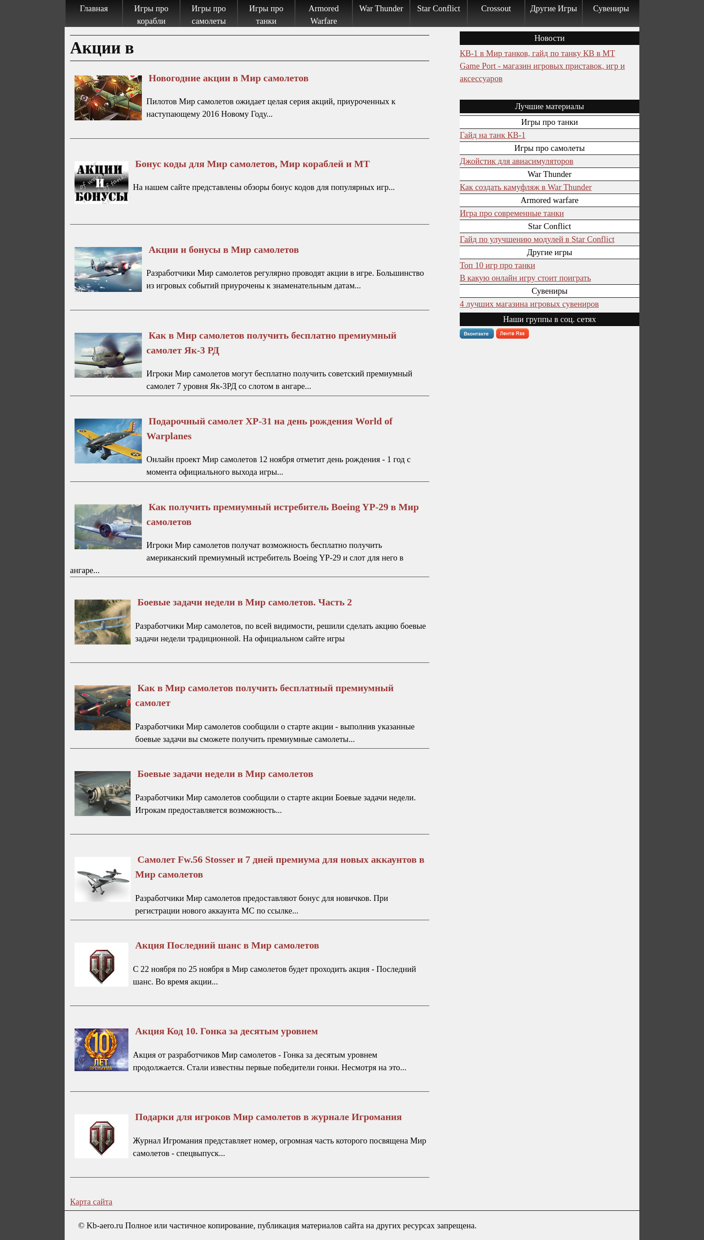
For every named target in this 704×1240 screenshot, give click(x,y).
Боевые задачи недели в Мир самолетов (225, 773)
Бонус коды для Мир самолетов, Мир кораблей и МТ (252, 164)
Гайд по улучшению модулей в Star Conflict (537, 239)
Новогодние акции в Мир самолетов (228, 78)
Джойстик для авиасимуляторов (516, 161)
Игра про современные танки (512, 213)
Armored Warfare (323, 15)
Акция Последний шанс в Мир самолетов (227, 945)
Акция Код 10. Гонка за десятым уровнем (226, 1031)
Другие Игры (553, 8)
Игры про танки (266, 15)
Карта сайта (91, 1201)
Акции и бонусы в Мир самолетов (224, 249)
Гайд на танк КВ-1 (492, 135)
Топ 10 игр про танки (497, 265)
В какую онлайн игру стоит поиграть (525, 277)
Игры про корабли (151, 15)
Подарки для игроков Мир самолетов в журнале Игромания (268, 1117)
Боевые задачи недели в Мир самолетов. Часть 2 (244, 602)
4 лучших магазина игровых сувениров (529, 304)
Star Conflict (438, 8)
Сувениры (611, 8)
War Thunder (381, 8)
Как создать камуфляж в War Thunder (526, 187)
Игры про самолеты (209, 15)
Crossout (496, 8)
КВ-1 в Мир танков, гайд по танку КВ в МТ (537, 53)
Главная (94, 8)
